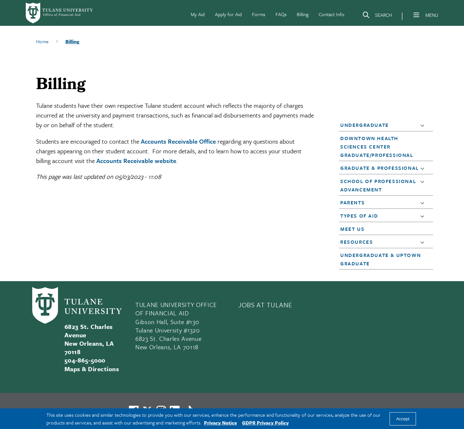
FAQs (281, 14)
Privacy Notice (220, 422)
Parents (352, 202)
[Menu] (416, 15)
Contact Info (331, 14)
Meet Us (352, 228)
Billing (302, 14)
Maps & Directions (91, 368)
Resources (356, 241)
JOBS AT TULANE (265, 305)
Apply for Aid (228, 14)
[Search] (377, 16)
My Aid (198, 14)
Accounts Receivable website (136, 160)
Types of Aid (359, 215)
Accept (403, 418)
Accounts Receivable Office (178, 141)
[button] (423, 125)
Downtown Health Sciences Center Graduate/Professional (376, 146)
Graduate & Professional (379, 167)
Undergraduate (364, 124)
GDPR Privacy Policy (265, 422)
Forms (258, 14)
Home (42, 41)
